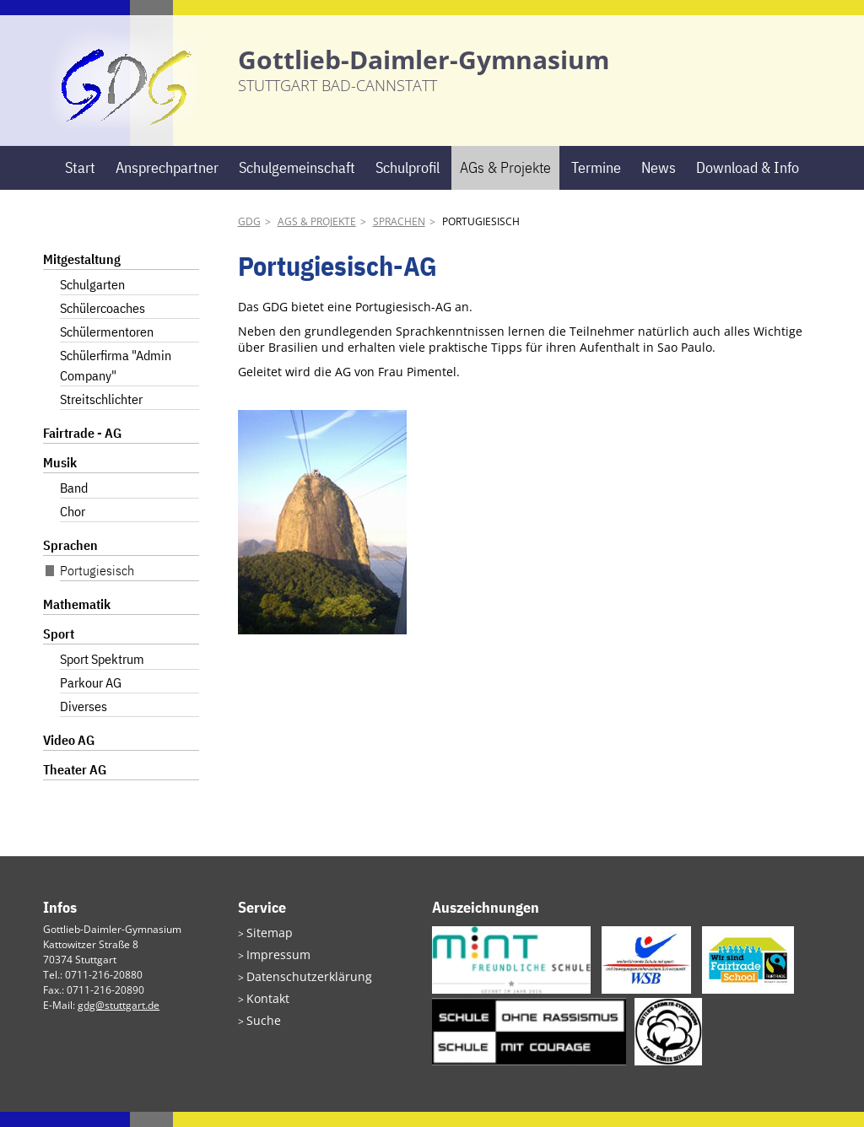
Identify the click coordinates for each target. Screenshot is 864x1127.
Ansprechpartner (167, 182)
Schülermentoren (107, 347)
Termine (596, 182)
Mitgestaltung (82, 275)
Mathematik (77, 620)
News (658, 182)
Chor (72, 527)
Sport (58, 649)
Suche (260, 1028)
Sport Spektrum (102, 674)
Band (74, 503)
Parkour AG (91, 698)
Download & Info (747, 182)
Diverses (83, 722)
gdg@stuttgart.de (118, 1020)
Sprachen (399, 237)
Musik (60, 478)
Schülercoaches (102, 323)
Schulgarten (92, 300)
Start (80, 182)
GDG (249, 237)
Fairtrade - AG (82, 448)
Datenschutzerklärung (298, 987)
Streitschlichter (101, 415)
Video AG (68, 755)
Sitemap (265, 947)
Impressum (273, 967)
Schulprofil (407, 182)
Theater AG (74, 785)
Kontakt (264, 1007)
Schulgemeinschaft (297, 182)
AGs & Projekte (505, 182)
